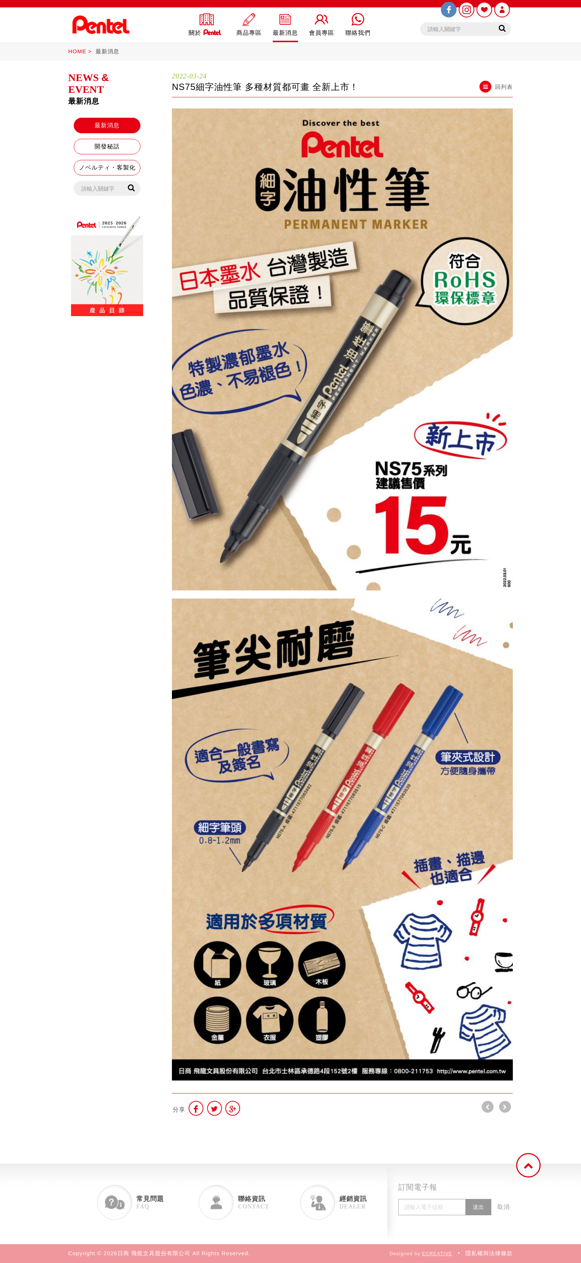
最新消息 (107, 51)
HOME (77, 51)
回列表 (496, 87)
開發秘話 (107, 146)
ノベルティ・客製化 (107, 167)
